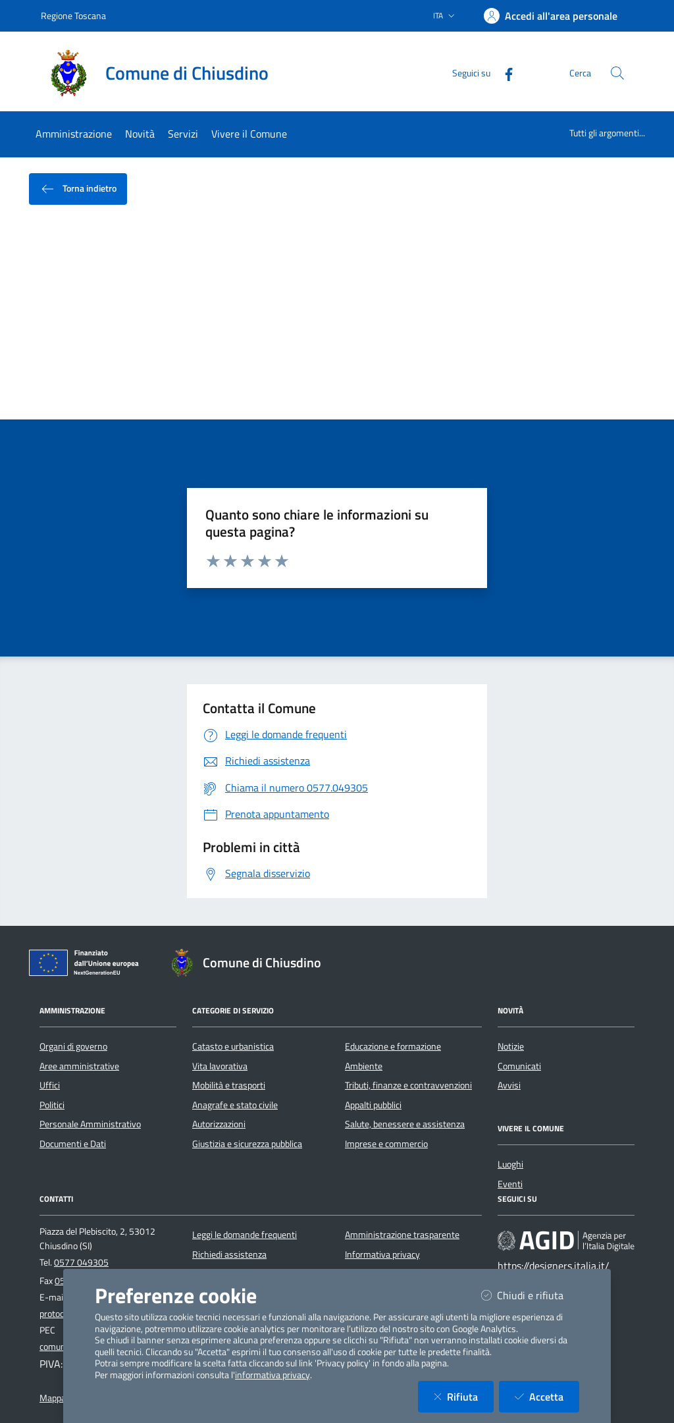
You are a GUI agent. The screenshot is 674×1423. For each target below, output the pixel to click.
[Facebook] (503, 73)
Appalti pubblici (373, 1105)
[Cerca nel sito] (617, 73)
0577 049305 (81, 1262)
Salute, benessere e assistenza (405, 1124)
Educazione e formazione (393, 1046)
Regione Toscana (73, 15)
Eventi (510, 1184)
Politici (52, 1105)
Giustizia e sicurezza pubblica (247, 1144)
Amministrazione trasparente (402, 1234)
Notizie (511, 1046)
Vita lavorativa (219, 1066)
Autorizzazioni (219, 1124)
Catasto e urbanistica (233, 1046)
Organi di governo (73, 1046)
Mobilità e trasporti (228, 1085)
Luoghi (510, 1164)
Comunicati (519, 1066)
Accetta (547, 1396)
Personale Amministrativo (90, 1124)
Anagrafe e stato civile (235, 1105)
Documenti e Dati (72, 1144)
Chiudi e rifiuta (530, 1295)
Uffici (49, 1085)
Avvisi (509, 1085)
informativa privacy (272, 1375)
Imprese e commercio (386, 1144)
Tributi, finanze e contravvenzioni (408, 1085)
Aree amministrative (79, 1066)
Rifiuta (464, 1396)
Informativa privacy (382, 1254)
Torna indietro (78, 189)
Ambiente (363, 1066)
